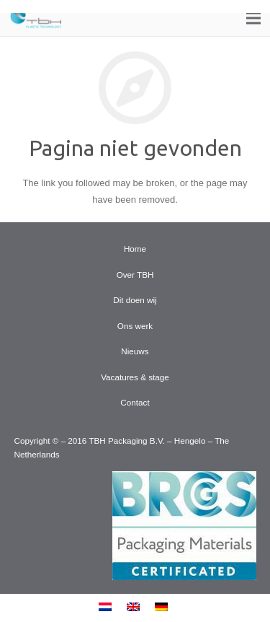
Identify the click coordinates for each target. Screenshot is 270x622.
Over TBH (135, 274)
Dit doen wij (134, 300)
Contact (134, 402)
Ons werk (135, 325)
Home (135, 248)
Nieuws (134, 351)
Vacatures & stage (135, 377)
